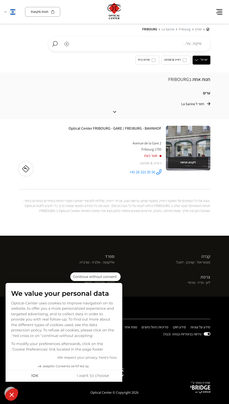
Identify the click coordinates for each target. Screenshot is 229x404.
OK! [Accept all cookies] (34, 376)
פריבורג (99, 283)
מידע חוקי (179, 327)
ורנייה (88, 283)
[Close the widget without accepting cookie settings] (95, 276)
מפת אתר (130, 327)
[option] (175, 61)
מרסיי (191, 283)
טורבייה (84, 262)
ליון (208, 283)
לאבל (180, 262)
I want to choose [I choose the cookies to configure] (93, 376)
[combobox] (129, 44)
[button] (11, 394)
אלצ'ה (96, 262)
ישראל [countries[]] (204, 60)
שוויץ (110, 277)
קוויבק (190, 262)
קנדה (205, 256)
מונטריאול (203, 262)
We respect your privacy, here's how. (87, 357)
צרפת (205, 277)
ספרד (109, 256)
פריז (201, 283)
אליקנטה (108, 262)
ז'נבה (110, 283)
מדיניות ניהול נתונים (155, 327)
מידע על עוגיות (200, 327)
